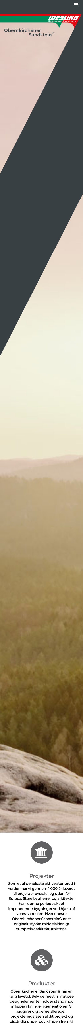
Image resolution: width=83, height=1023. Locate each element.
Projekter (41, 876)
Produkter (41, 983)
